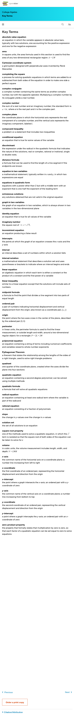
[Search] (63, 24)
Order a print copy (15, 702)
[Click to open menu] (3, 24)
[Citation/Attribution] (37, 712)
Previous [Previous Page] (7, 692)
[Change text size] (69, 24)
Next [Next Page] (69, 692)
